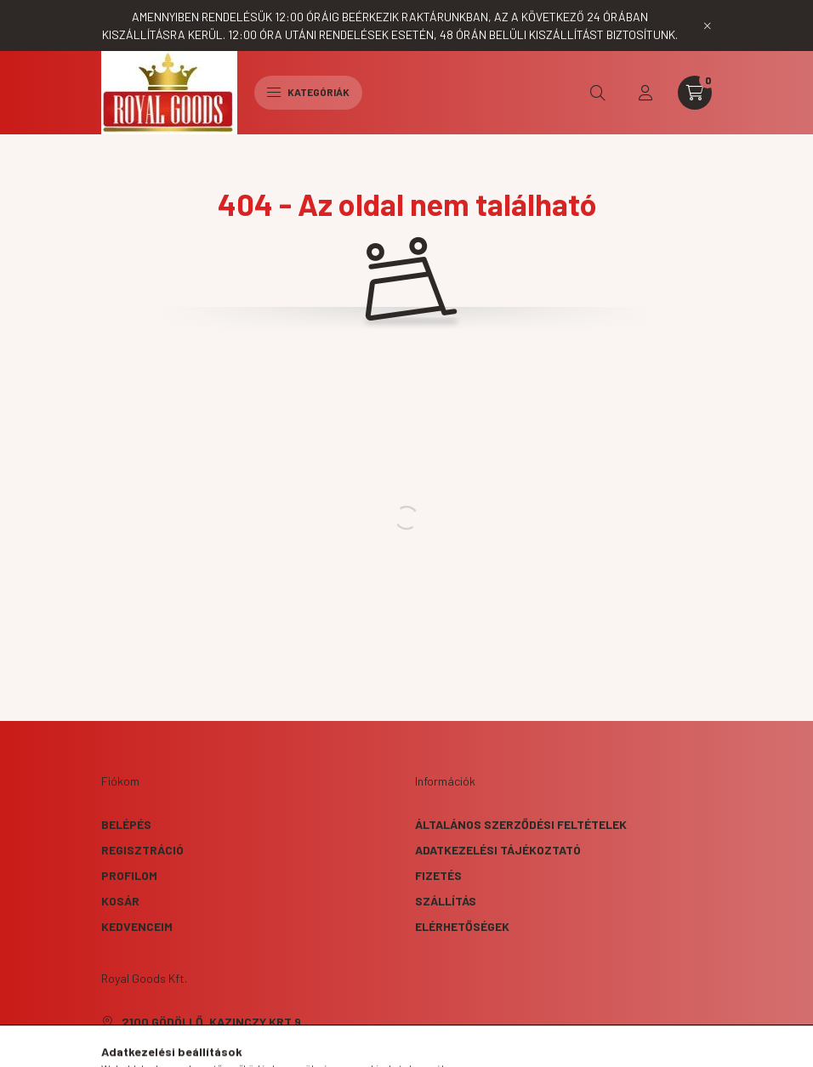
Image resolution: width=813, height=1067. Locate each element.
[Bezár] (707, 25)
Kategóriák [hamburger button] (308, 92)
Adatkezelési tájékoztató (498, 850)
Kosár (120, 901)
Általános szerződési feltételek (521, 824)
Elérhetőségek (462, 926)
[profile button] (645, 93)
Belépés (126, 824)
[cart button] (695, 93)
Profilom (129, 875)
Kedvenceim (137, 926)
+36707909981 (162, 1047)
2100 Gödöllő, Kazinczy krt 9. (213, 1021)
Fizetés (438, 875)
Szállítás (445, 901)
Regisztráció (142, 850)
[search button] (598, 93)
